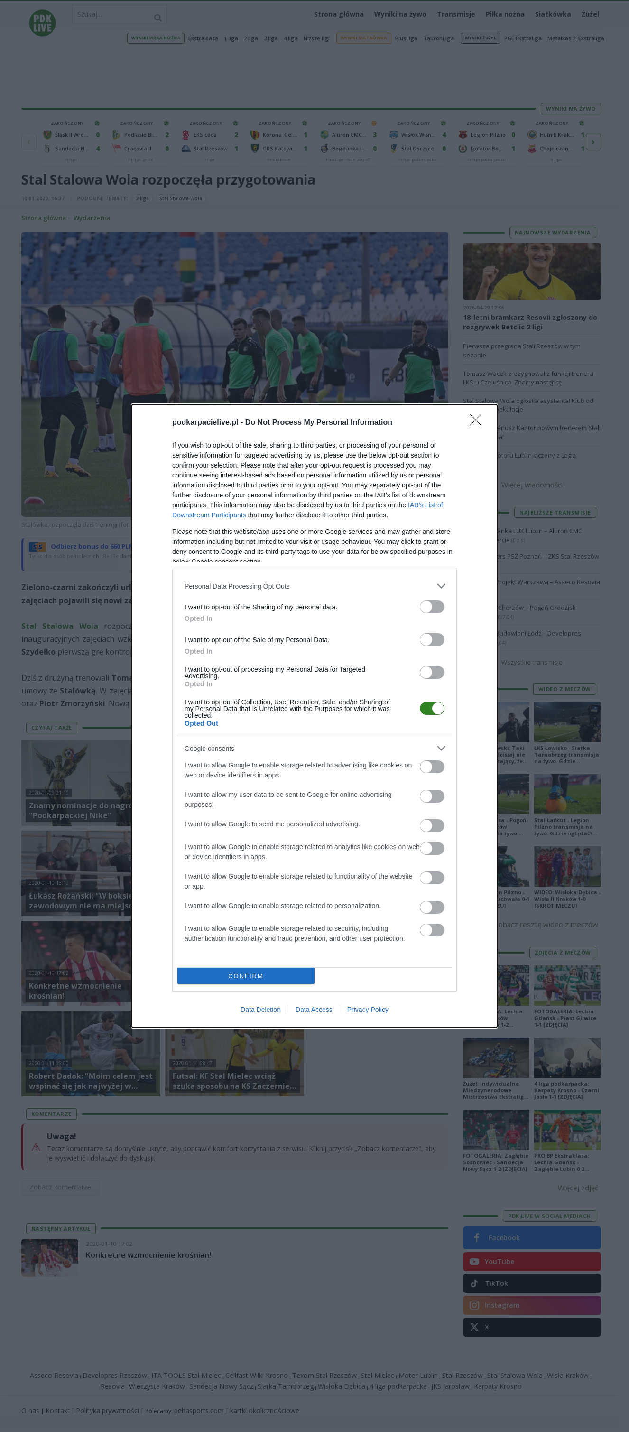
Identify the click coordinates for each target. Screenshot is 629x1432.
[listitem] (314, 586)
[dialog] (314, 716)
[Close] (479, 423)
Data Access (314, 1009)
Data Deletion (260, 1009)
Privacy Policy (367, 1009)
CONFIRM (246, 976)
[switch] (432, 606)
